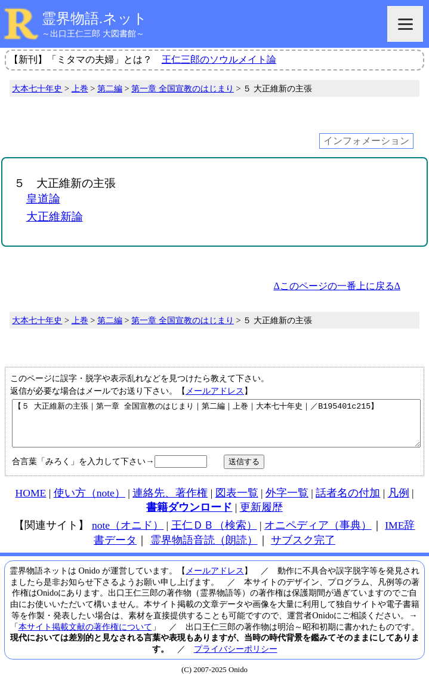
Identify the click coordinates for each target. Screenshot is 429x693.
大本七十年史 (37, 88)
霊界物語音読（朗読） (204, 549)
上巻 (80, 88)
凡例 (398, 502)
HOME (31, 502)
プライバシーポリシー (235, 658)
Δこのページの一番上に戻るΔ (336, 286)
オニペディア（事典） (318, 534)
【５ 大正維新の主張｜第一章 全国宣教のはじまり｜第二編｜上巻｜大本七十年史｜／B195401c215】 (216, 427)
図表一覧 (236, 502)
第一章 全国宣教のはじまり (182, 88)
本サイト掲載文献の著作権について (85, 635)
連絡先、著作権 (170, 502)
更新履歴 (261, 516)
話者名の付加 (348, 502)
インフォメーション (366, 141)
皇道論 (43, 198)
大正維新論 (54, 216)
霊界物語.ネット (94, 18)
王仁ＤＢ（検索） (214, 534)
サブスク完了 (303, 549)
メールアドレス (215, 390)
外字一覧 (287, 502)
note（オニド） (127, 534)
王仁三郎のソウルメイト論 (219, 59)
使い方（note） (89, 502)
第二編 (109, 88)
